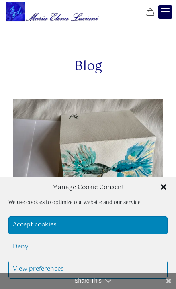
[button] (164, 187)
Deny (21, 247)
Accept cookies (35, 225)
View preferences (38, 269)
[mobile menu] (165, 12)
